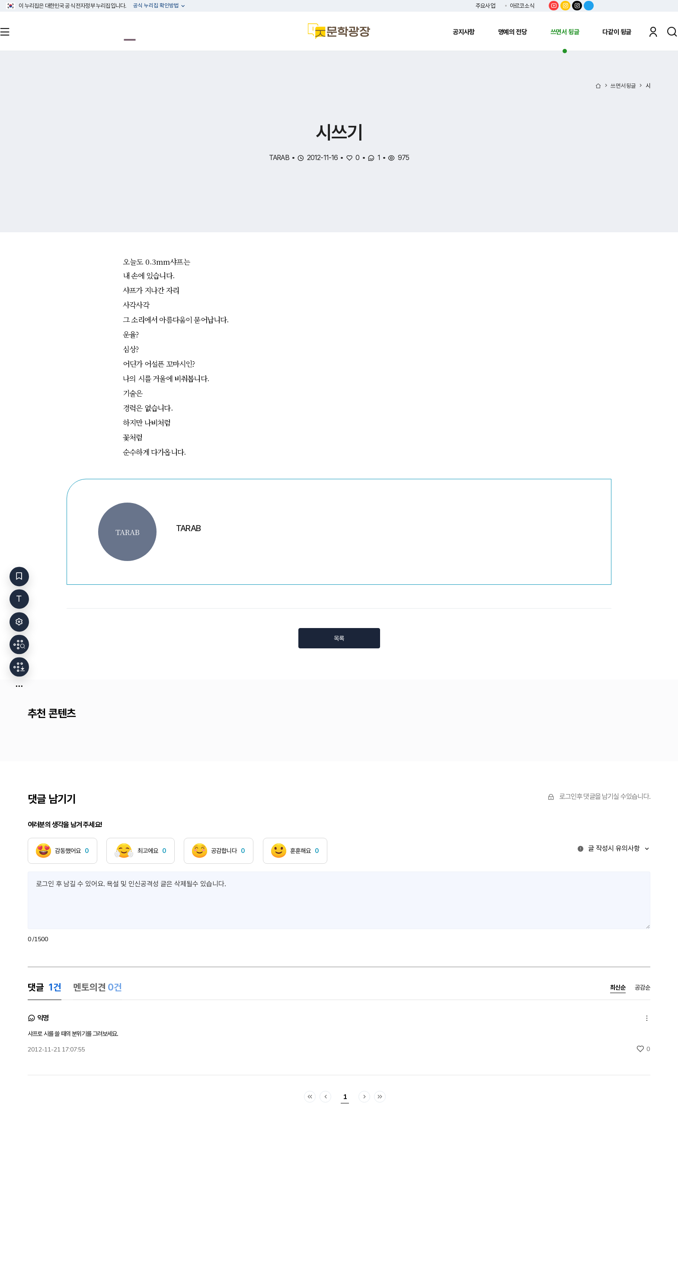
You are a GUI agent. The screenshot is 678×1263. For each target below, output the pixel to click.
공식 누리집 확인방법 (156, 6)
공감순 (642, 987)
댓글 (44, 987)
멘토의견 (97, 987)
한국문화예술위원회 (636, 6)
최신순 (618, 987)
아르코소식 (522, 5)
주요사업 (485, 5)
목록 (339, 638)
